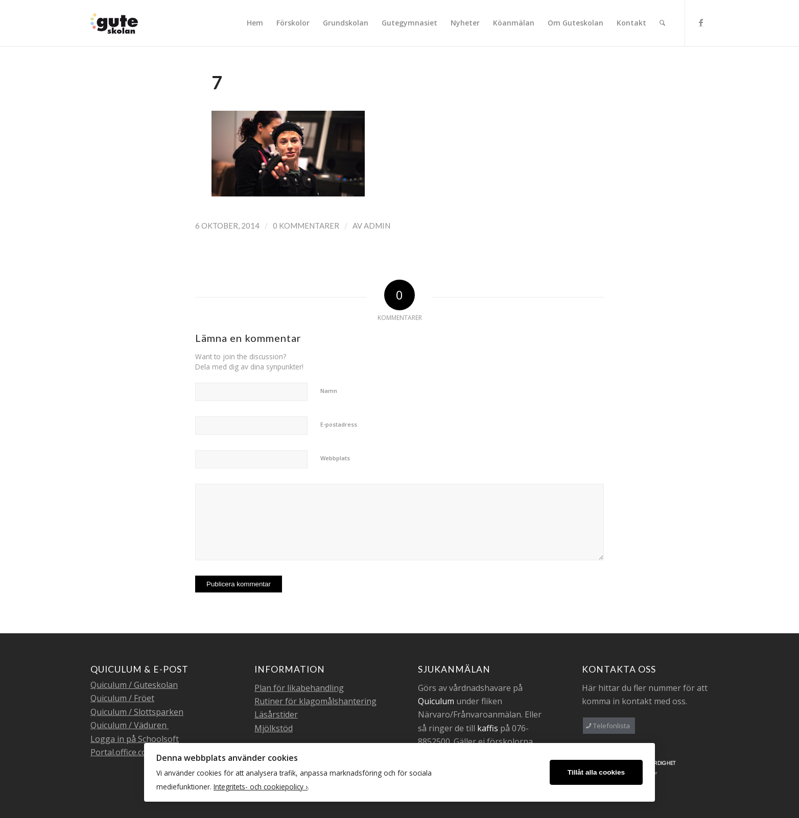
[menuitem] (255, 23)
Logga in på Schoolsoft (134, 739)
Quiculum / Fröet (122, 698)
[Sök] (662, 23)
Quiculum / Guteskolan (134, 684)
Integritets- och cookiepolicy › (261, 786)
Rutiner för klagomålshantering (315, 701)
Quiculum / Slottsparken (136, 711)
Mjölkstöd (273, 728)
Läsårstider (276, 714)
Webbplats (335, 458)
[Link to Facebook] (701, 22)
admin (377, 225)
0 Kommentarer (306, 225)
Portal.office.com (122, 752)
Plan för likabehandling (299, 687)
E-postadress (338, 424)
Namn (328, 390)
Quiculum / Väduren (129, 725)
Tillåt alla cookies (596, 772)
